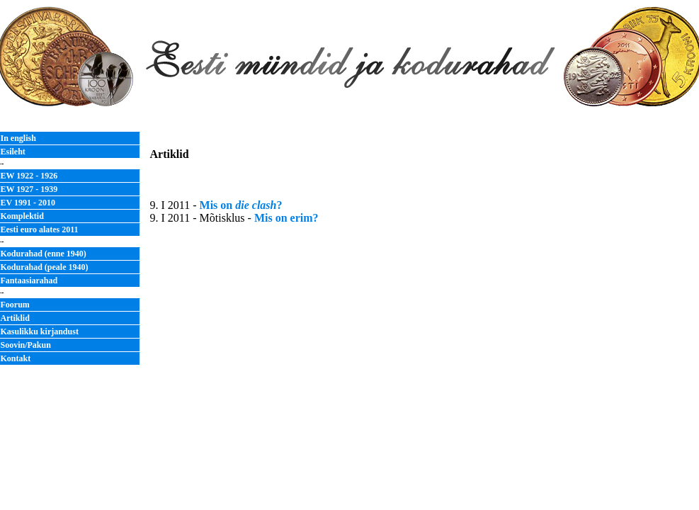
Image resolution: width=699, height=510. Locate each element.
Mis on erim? (286, 218)
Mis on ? (241, 205)
